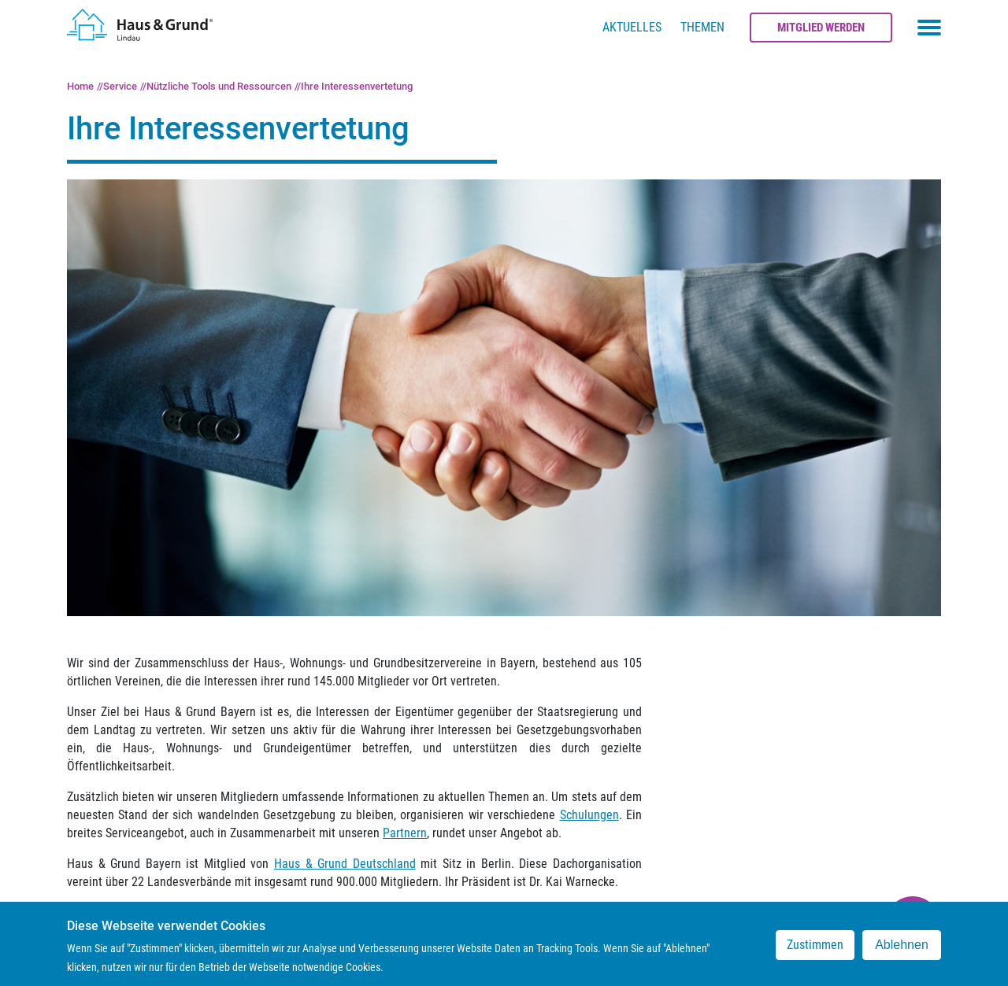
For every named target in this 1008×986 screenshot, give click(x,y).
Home (80, 86)
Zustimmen (815, 950)
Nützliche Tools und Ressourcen (218, 86)
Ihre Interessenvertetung (357, 86)
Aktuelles (632, 27)
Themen (702, 27)
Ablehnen (901, 950)
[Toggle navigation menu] (929, 27)
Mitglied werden (821, 27)
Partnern (405, 832)
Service (120, 86)
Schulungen (589, 814)
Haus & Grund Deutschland (345, 863)
